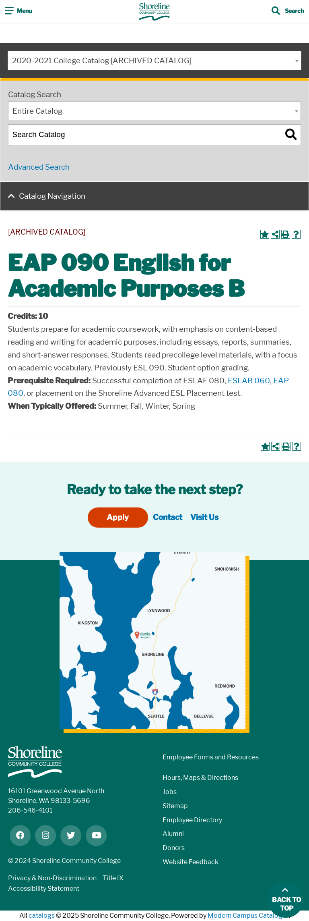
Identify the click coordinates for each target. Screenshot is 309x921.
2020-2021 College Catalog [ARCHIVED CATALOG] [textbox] (102, 60)
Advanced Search (39, 167)
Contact (167, 517)
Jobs (170, 792)
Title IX (113, 878)
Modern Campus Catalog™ (248, 915)
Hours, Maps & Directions (200, 778)
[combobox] (154, 60)
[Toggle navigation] (18, 11)
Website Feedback (190, 862)
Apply (118, 517)
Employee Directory (192, 820)
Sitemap (175, 806)
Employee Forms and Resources (211, 757)
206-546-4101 (30, 810)
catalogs (42, 915)
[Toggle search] (287, 11)
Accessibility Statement (43, 888)
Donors (174, 848)
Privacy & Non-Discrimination (52, 878)
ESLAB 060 (249, 380)
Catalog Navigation (52, 196)
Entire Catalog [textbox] (37, 111)
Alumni (173, 834)
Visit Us (204, 517)
